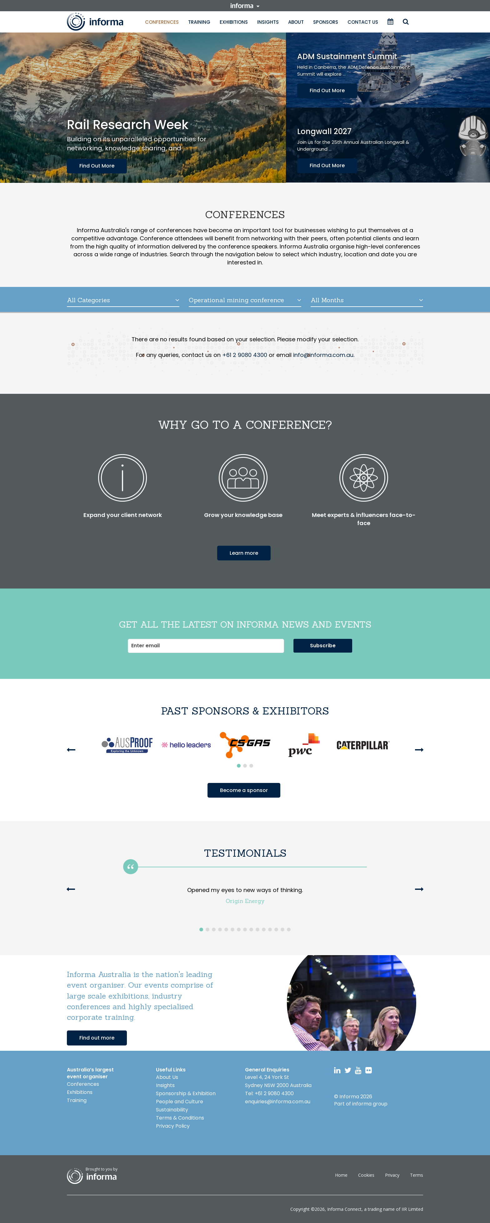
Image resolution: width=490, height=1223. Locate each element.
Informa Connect (344, 1209)
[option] (127, 745)
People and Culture (179, 1101)
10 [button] (257, 929)
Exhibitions (234, 22)
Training (199, 22)
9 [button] (251, 929)
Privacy (392, 1175)
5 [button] (226, 929)
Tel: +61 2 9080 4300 (269, 1093)
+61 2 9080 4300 (244, 355)
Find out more (96, 1037)
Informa (101, 22)
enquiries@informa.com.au (277, 1101)
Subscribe (322, 645)
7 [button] (239, 929)
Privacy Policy (173, 1125)
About (296, 22)
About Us (167, 1076)
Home (341, 1175)
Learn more (244, 552)
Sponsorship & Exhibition (186, 1093)
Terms (416, 1175)
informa (245, 5)
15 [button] (289, 929)
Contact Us (363, 22)
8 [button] (245, 929)
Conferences (162, 22)
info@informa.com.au (323, 355)
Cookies (366, 1175)
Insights (268, 22)
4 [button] (220, 929)
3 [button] (251, 766)
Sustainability (172, 1109)
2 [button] (245, 766)
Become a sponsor (244, 790)
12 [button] (270, 929)
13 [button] (276, 929)
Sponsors (325, 22)
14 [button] (282, 929)
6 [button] (232, 929)
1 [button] (239, 766)
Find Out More (96, 165)
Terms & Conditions (180, 1117)
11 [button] (264, 929)
